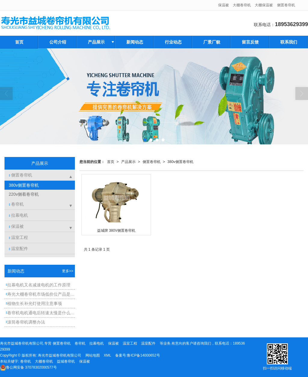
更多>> (67, 271)
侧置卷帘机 (286, 5)
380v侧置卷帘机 (180, 162)
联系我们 (288, 42)
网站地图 (92, 355)
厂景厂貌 (211, 42)
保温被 (223, 5)
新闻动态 (134, 42)
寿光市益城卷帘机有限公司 (59, 355)
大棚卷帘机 (242, 5)
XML (107, 355)
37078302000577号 (28, 367)
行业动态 (173, 42)
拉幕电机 (18, 215)
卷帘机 (16, 204)
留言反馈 (250, 42)
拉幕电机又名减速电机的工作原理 (38, 284)
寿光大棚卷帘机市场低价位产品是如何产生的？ (40, 294)
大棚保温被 (264, 5)
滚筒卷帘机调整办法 (25, 322)
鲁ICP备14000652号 (143, 355)
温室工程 (18, 237)
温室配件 (18, 248)
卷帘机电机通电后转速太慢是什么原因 (40, 312)
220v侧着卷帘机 (23, 194)
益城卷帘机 (66, 361)
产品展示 (96, 42)
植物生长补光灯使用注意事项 (34, 303)
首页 (19, 42)
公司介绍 (57, 42)
